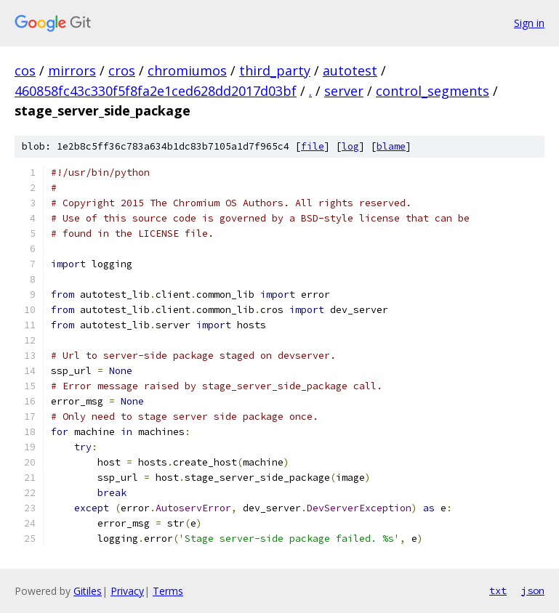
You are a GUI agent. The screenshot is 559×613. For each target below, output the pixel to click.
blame (391, 146)
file (312, 146)
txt (498, 590)
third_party (274, 70)
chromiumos (187, 70)
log (350, 146)
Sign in (529, 23)
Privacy (127, 591)
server (343, 91)
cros (121, 70)
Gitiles (87, 591)
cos (25, 70)
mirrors (72, 70)
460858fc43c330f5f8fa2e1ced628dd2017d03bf (156, 91)
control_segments (432, 91)
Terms (168, 591)
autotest (350, 70)
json (532, 590)
